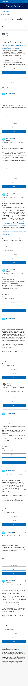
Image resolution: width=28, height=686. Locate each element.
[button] (25, 34)
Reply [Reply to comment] (14, 131)
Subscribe (14, 22)
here (19, 649)
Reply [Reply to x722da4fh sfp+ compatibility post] (14, 72)
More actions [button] (5, 26)
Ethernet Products (6, 11)
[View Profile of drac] (7, 33)
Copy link (14, 127)
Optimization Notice (15, 662)
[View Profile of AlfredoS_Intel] (10, 93)
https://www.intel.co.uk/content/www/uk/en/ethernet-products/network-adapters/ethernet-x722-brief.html (14, 47)
